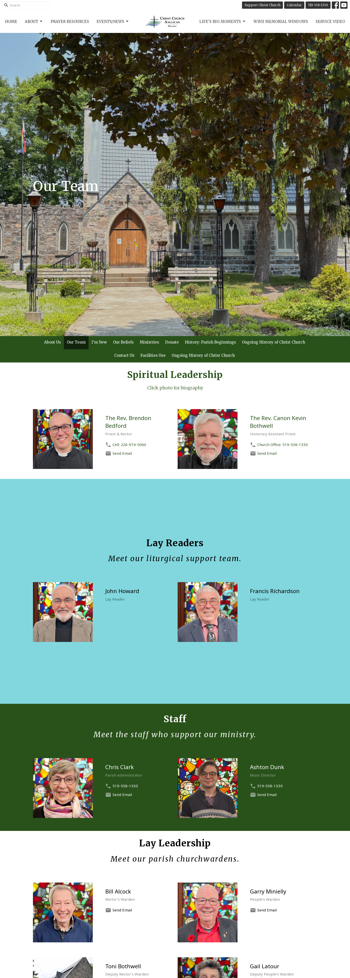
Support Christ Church (262, 5)
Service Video (330, 21)
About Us (52, 342)
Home (11, 21)
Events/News (113, 21)
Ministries (149, 342)
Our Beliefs (123, 342)
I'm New (99, 342)
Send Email (122, 453)
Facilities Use (153, 355)
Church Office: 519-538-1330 (282, 444)
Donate (172, 342)
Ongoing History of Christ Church (273, 342)
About (34, 21)
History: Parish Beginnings (210, 342)
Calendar (294, 5)
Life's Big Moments (222, 21)
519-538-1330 (318, 5)
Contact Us (124, 355)
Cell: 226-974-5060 (129, 444)
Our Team (76, 342)
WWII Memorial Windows (280, 21)
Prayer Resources (70, 21)
